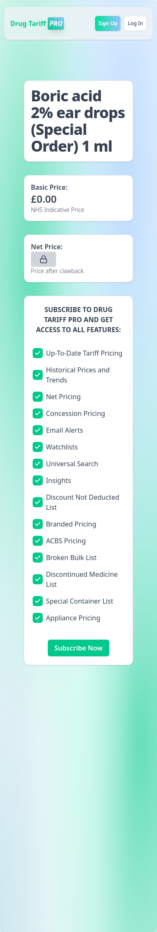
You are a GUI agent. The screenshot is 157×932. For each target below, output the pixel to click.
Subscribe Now (78, 648)
